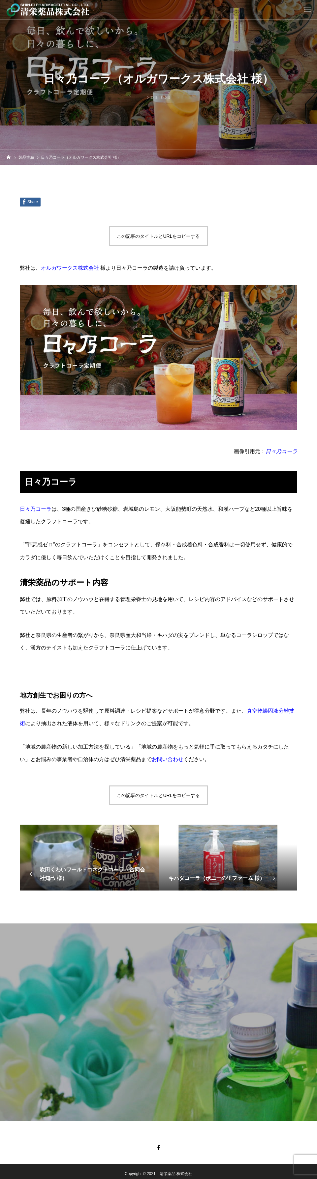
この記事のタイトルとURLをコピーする (158, 236)
